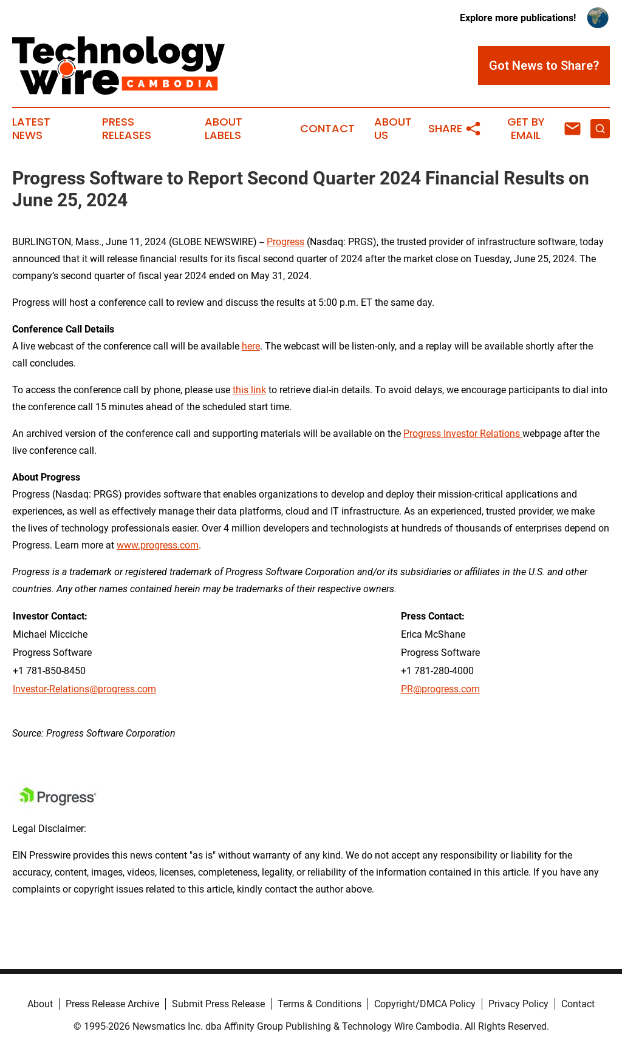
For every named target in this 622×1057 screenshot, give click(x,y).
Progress (285, 242)
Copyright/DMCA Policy (425, 1004)
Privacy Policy (518, 1004)
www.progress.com (158, 545)
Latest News (31, 128)
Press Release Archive (112, 1004)
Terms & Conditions (319, 1004)
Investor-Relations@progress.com (84, 689)
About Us (393, 128)
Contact (327, 128)
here (251, 346)
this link (249, 390)
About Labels (223, 128)
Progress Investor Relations (462, 433)
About (40, 1004)
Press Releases (126, 128)
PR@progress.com (440, 689)
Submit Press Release (218, 1004)
